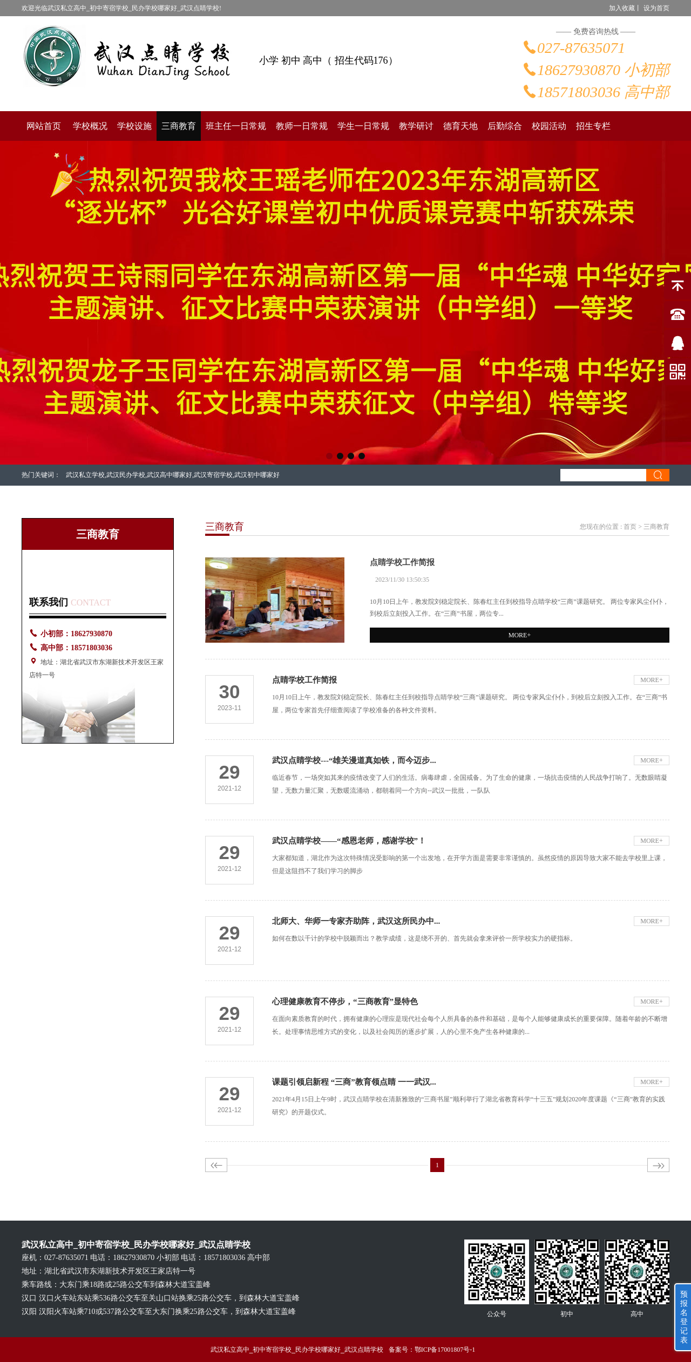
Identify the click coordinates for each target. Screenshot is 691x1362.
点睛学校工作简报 (402, 562)
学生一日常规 (363, 126)
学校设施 (134, 126)
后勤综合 (504, 126)
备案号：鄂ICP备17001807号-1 (432, 1349)
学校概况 (90, 126)
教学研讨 (416, 126)
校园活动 (549, 126)
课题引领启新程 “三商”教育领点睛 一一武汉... (354, 1082)
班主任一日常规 (236, 126)
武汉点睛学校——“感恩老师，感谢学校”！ (349, 840)
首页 (630, 526)
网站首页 (43, 126)
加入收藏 (622, 8)
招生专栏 (593, 126)
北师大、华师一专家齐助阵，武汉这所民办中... (356, 921)
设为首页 (656, 8)
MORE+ (520, 635)
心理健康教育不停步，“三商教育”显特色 (345, 1001)
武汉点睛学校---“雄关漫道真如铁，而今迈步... (354, 760)
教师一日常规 (302, 126)
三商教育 (178, 126)
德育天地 (460, 126)
